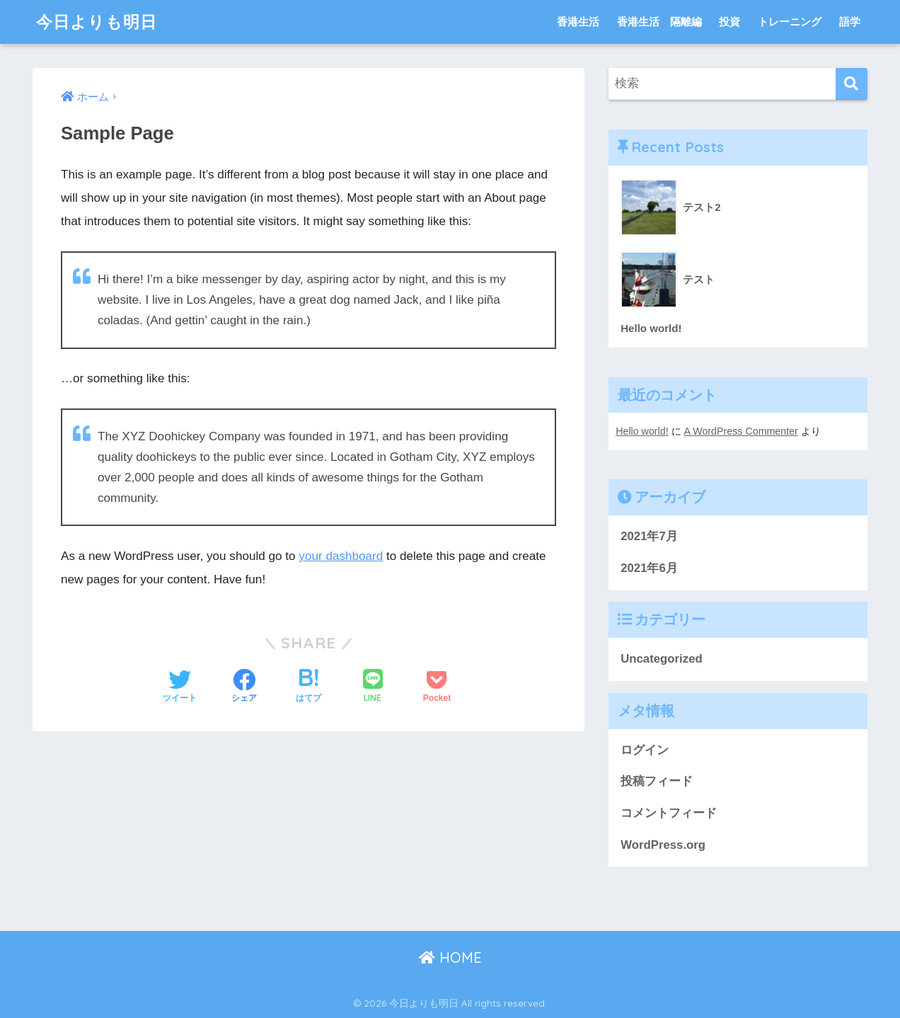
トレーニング (789, 22)
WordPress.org (663, 845)
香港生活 (578, 22)
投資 (729, 22)
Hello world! (642, 431)
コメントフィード (669, 813)
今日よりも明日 (96, 21)
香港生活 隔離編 (659, 22)
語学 (849, 22)
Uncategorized (662, 658)
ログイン (645, 750)
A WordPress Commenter (741, 431)
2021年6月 (649, 568)
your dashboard (341, 556)
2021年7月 (649, 536)
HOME (450, 957)
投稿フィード (657, 781)
